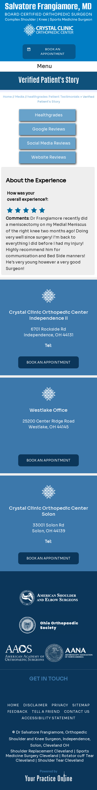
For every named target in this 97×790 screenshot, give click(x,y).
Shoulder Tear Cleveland (61, 760)
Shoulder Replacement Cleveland (41, 751)
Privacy (60, 705)
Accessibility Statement (49, 718)
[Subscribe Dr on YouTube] (51, 689)
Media (19, 97)
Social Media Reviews (48, 143)
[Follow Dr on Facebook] (39, 689)
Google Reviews (48, 129)
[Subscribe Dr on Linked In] (57, 689)
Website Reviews (48, 157)
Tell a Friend (46, 712)
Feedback (17, 712)
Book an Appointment (53, 51)
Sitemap (81, 705)
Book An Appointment (48, 362)
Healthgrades (48, 115)
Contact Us (77, 712)
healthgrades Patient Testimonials (53, 97)
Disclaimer (35, 705)
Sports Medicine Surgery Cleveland (47, 753)
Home (7, 97)
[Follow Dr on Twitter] (45, 689)
